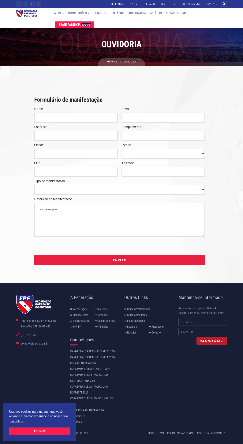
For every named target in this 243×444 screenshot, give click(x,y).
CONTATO (212, 4)
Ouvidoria (129, 61)
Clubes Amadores (135, 315)
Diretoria (101, 309)
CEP (37, 163)
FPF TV (133, 4)
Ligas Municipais (134, 321)
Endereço (40, 127)
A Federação (78, 309)
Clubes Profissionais (137, 309)
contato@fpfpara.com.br (34, 343)
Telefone (128, 163)
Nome (38, 109)
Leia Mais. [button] (17, 421)
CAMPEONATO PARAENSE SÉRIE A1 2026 (93, 351)
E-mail (126, 109)
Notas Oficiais (176, 13)
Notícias (155, 13)
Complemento (132, 127)
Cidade (39, 145)
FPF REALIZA (117, 4)
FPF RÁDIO (149, 4)
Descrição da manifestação (53, 199)
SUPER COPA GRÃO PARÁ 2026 (87, 410)
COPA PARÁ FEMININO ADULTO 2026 (90, 369)
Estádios (118, 13)
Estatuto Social (80, 321)
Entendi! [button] (39, 431)
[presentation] (63, 246)
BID (163, 4)
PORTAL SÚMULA (191, 4)
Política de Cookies (211, 433)
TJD (173, 4)
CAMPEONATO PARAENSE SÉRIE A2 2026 (93, 357)
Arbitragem (137, 13)
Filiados (100, 13)
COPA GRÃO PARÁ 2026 (83, 363)
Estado (126, 145)
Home (112, 61)
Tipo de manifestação (49, 181)
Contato (155, 332)
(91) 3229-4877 (29, 335)
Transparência (74, 24)
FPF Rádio (101, 326)
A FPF (59, 13)
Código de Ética (105, 321)
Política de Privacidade (176, 433)
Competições (79, 13)
